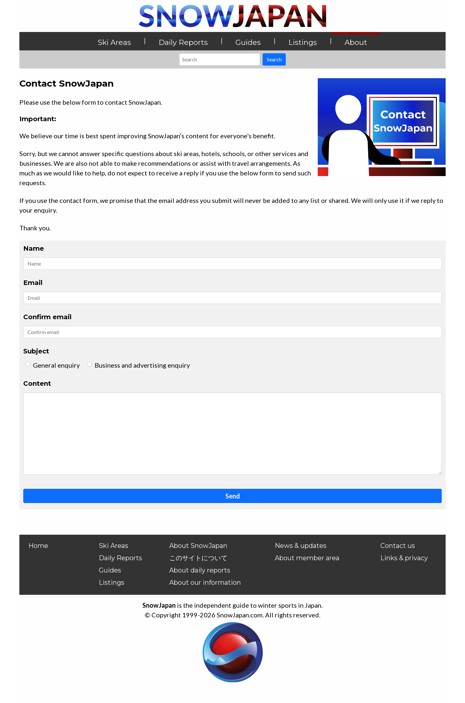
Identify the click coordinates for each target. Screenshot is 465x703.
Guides (110, 570)
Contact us (397, 546)
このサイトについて (198, 558)
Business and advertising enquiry (142, 365)
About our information (205, 582)
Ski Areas (113, 546)
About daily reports (199, 570)
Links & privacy (404, 558)
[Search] (219, 59)
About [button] (356, 42)
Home (38, 546)
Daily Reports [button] (183, 42)
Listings (111, 582)
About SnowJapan (198, 546)
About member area (307, 558)
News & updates (300, 546)
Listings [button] (302, 42)
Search (274, 59)
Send (232, 496)
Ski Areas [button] (114, 42)
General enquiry (56, 365)
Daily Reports (120, 558)
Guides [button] (248, 42)
